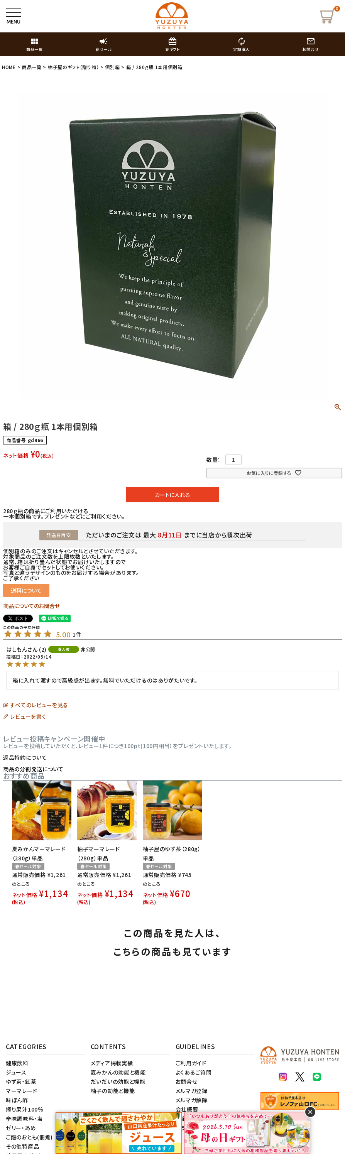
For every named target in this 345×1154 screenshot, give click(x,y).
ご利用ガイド (191, 1063)
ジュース (16, 1072)
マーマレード (21, 1091)
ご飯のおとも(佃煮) (29, 1137)
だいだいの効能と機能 (118, 1081)
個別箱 (112, 67)
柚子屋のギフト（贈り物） (73, 67)
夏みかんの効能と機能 (118, 1072)
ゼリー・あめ (21, 1128)
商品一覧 (32, 67)
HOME (9, 67)
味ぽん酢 (17, 1100)
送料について (26, 590)
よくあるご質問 (194, 1072)
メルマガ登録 (192, 1091)
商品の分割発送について (33, 769)
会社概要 (187, 1109)
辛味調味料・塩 (24, 1118)
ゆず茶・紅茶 (21, 1081)
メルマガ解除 (192, 1100)
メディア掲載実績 (112, 1063)
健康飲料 (17, 1063)
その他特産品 (22, 1146)
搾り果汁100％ (25, 1109)
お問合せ (187, 1081)
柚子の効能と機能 (113, 1091)
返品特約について (25, 757)
